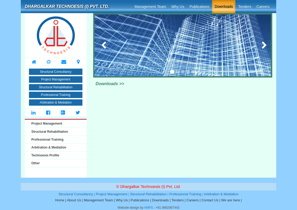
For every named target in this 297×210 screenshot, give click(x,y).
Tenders (244, 6)
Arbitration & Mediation (56, 102)
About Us (74, 200)
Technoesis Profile (45, 155)
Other (35, 163)
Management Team (150, 6)
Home (60, 200)
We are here (230, 200)
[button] (98, 45)
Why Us (177, 6)
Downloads (224, 6)
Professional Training (55, 95)
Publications (200, 6)
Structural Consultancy (56, 72)
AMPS (148, 207)
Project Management (55, 79)
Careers (263, 6)
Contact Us (209, 200)
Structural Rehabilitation (55, 87)
